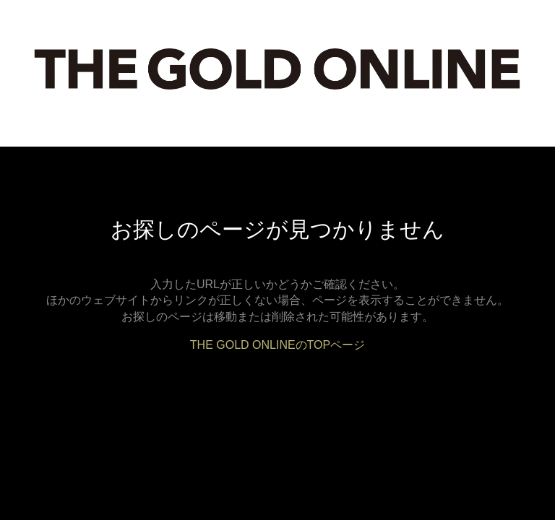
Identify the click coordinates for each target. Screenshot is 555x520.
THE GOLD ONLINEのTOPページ (277, 345)
